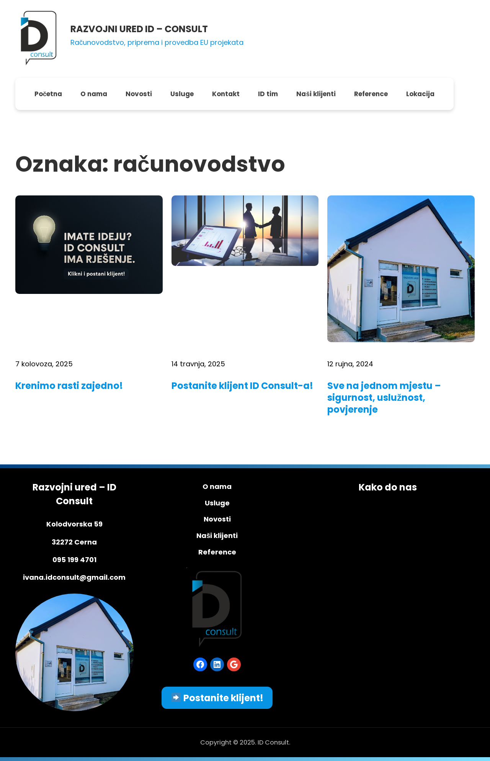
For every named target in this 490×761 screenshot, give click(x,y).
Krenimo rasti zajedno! (69, 386)
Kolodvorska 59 (74, 524)
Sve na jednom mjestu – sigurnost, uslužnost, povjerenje (384, 398)
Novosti (217, 519)
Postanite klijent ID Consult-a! (242, 386)
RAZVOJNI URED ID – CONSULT (139, 29)
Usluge (217, 503)
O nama (217, 486)
